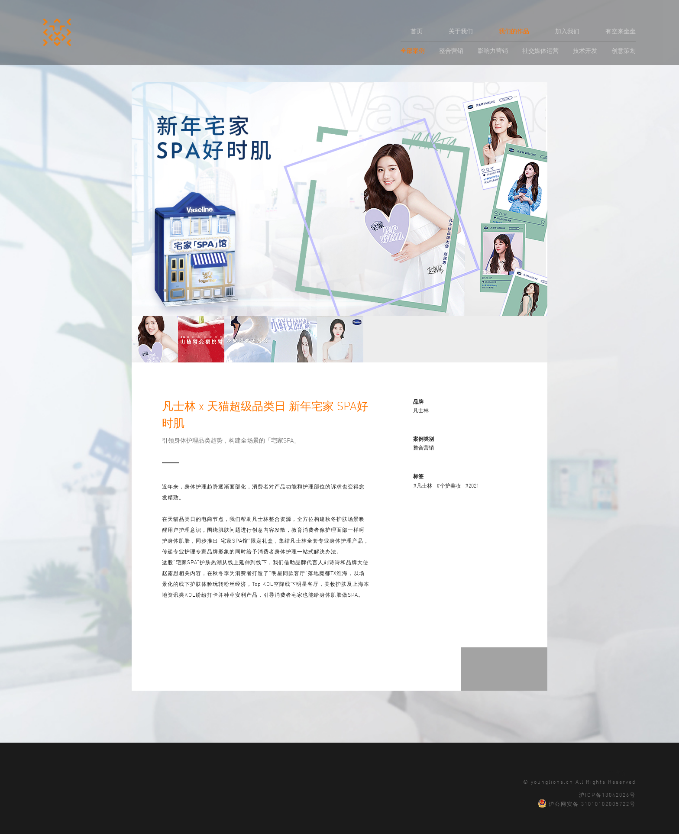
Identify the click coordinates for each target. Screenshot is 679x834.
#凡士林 (422, 485)
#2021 (472, 485)
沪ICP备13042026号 (607, 794)
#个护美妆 (448, 485)
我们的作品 (514, 31)
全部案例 (413, 50)
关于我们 (461, 31)
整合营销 (451, 50)
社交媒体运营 (540, 50)
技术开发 (585, 50)
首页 (417, 31)
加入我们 (567, 31)
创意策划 (623, 50)
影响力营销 (493, 50)
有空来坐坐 (620, 31)
